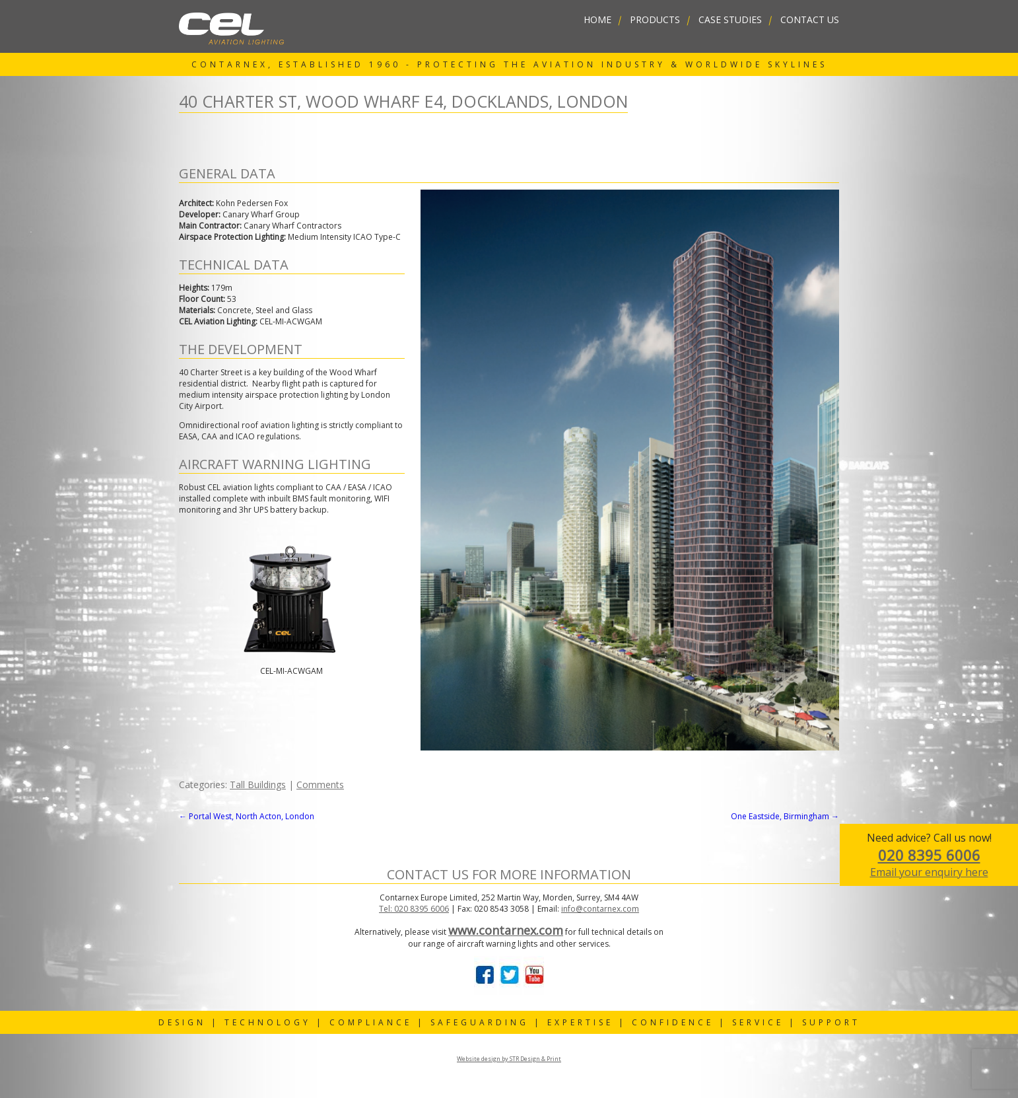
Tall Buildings (258, 784)
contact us (809, 19)
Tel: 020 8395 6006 (414, 908)
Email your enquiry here (929, 872)
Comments (320, 784)
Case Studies (730, 19)
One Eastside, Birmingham (785, 816)
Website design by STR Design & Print (509, 1058)
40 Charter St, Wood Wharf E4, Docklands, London (403, 101)
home (597, 19)
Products (655, 19)
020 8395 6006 (929, 855)
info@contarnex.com (600, 908)
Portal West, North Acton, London (246, 816)
